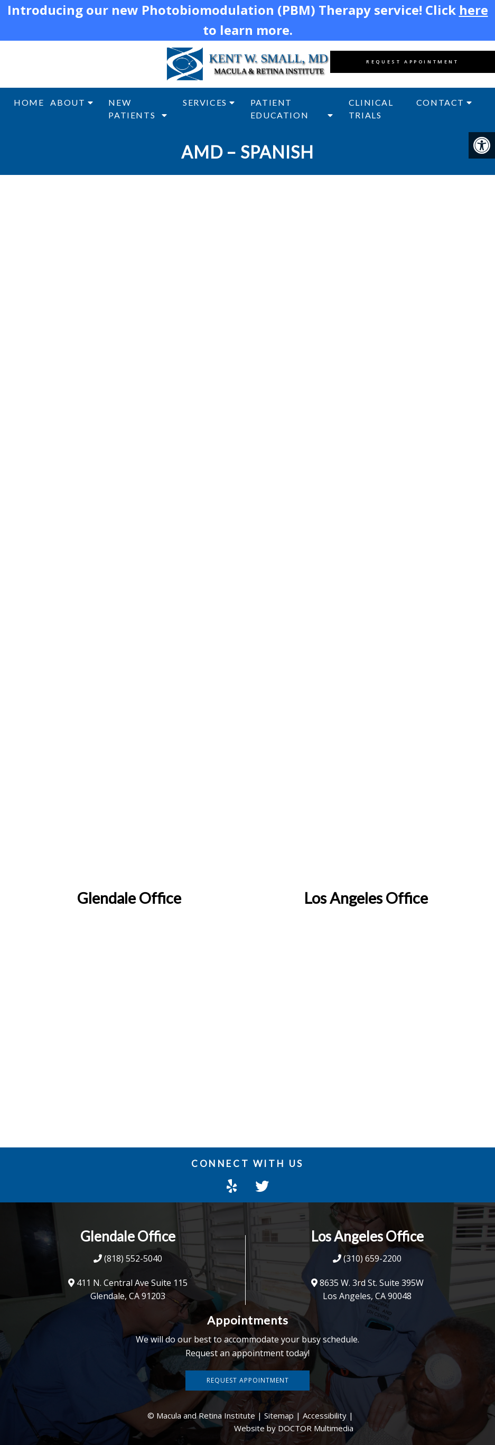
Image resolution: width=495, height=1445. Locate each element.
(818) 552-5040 (133, 1258)
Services (205, 102)
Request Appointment (412, 61)
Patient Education (279, 108)
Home (29, 102)
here (473, 9)
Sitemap (279, 1415)
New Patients (131, 108)
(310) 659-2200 (372, 1258)
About (67, 102)
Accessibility (325, 1415)
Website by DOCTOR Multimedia (293, 1428)
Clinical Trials (371, 108)
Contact (440, 102)
